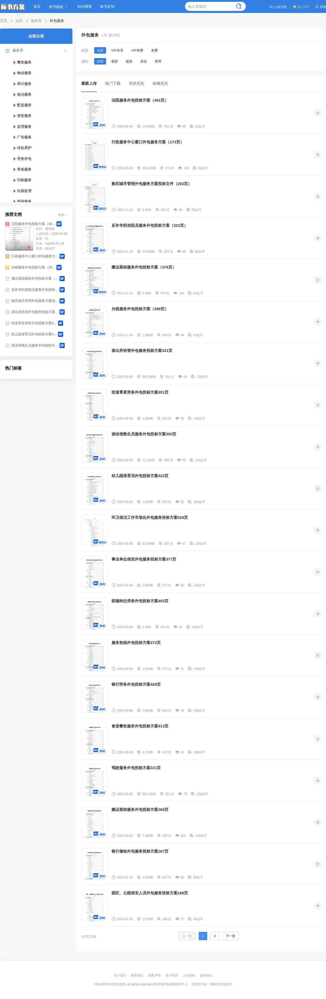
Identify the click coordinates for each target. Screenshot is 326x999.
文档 (19, 21)
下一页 (230, 936)
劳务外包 (22, 159)
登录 (320, 6)
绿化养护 (22, 148)
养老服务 (22, 169)
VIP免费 (137, 50)
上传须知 (189, 975)
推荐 (158, 61)
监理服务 (22, 126)
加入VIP (301, 6)
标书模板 (59, 6)
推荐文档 (13, 214)
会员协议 (206, 975)
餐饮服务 (22, 62)
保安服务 (22, 116)
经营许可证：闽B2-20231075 (212, 984)
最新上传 (89, 83)
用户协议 (172, 975)
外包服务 (57, 21)
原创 (143, 61)
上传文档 (277, 6)
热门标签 (13, 368)
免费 (154, 50)
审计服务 (22, 84)
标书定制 (107, 6)
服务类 (36, 21)
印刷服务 (22, 180)
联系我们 (137, 975)
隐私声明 (154, 975)
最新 (114, 61)
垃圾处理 (22, 191)
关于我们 (120, 975)
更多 (62, 214)
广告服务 (22, 137)
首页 (37, 6)
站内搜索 (84, 6)
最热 (129, 61)
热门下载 (113, 83)
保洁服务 (22, 94)
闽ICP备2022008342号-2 (169, 984)
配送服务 (22, 105)
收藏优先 (160, 83)
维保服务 (22, 201)
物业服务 (22, 73)
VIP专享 (117, 50)
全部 (100, 50)
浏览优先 (136, 83)
